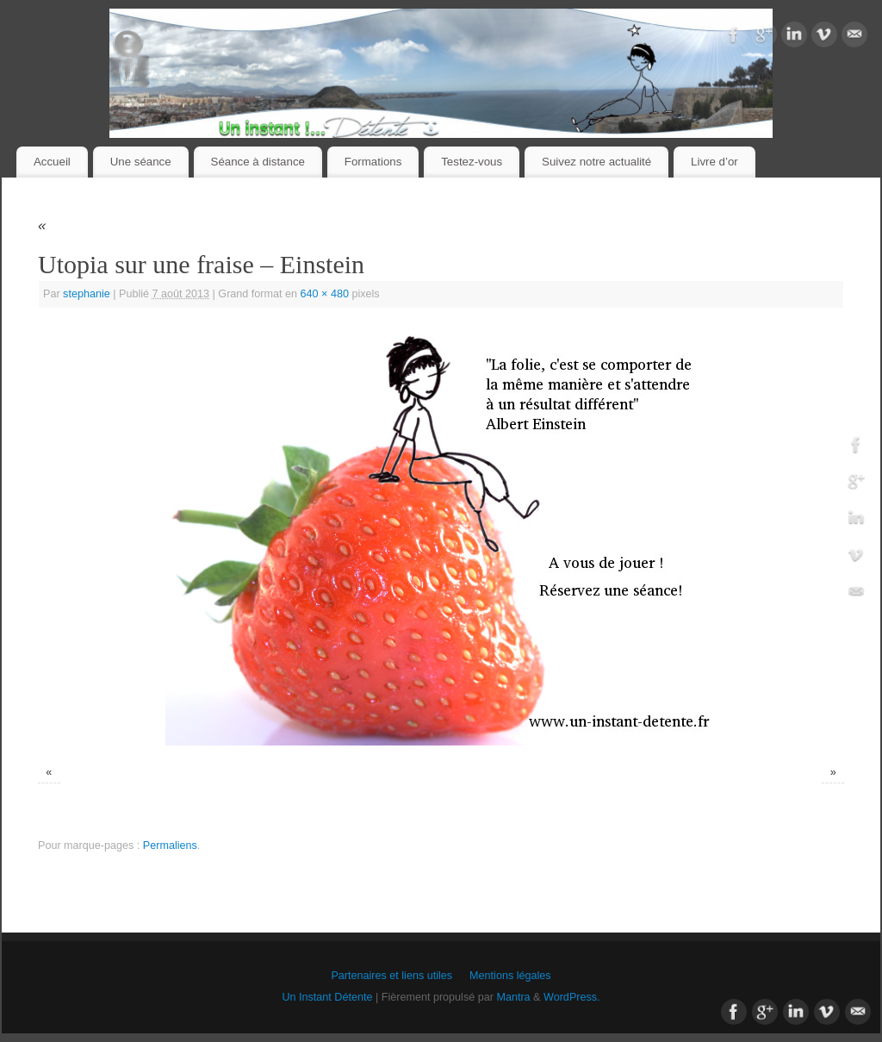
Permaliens (170, 845)
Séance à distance (258, 161)
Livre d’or (714, 161)
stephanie (86, 294)
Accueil (52, 161)
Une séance (140, 161)
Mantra (513, 997)
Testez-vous (471, 161)
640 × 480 (325, 294)
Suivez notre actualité (596, 161)
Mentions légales (510, 976)
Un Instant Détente (327, 997)
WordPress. (571, 997)
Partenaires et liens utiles (391, 976)
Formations (373, 161)
